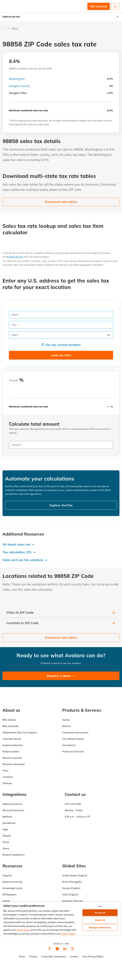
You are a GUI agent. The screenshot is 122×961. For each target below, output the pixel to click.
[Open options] (108, 335)
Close (100, 906)
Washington (17, 79)
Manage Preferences (100, 927)
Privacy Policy (68, 933)
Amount (16, 445)
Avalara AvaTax (15, 257)
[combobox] (61, 335)
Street (15, 314)
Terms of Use (23, 930)
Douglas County (19, 86)
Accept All (100, 912)
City (14, 325)
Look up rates (61, 355)
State (14, 335)
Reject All (100, 920)
